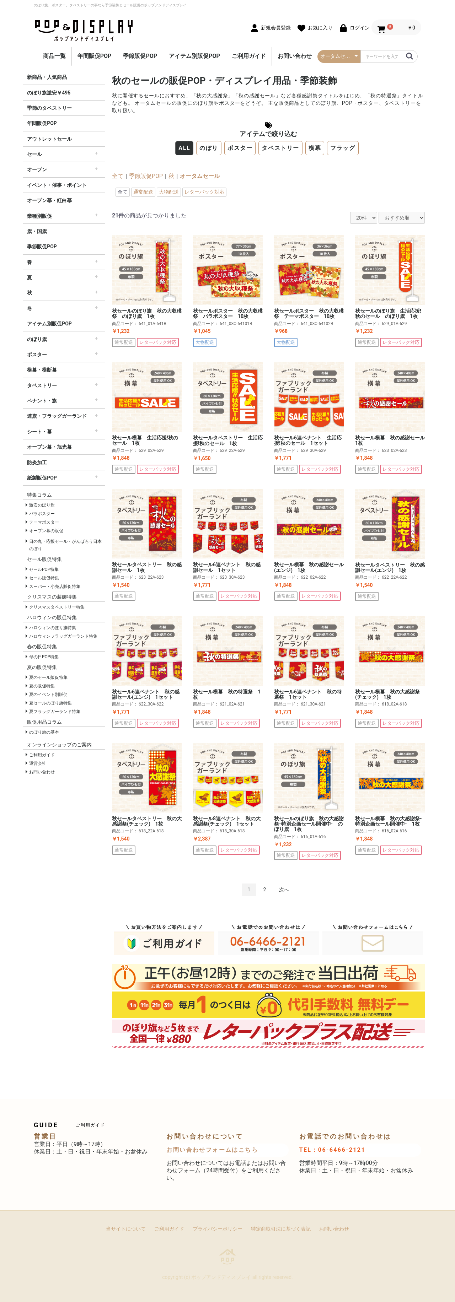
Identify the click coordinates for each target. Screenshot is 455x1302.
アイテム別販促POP (194, 56)
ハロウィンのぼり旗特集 (52, 627)
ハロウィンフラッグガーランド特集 (63, 636)
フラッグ (342, 148)
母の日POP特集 (44, 656)
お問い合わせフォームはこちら (212, 1149)
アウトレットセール (49, 139)
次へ (284, 889)
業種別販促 (39, 216)
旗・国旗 (37, 231)
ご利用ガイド (249, 56)
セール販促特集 (44, 578)
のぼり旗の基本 (44, 732)
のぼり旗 (37, 339)
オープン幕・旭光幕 (49, 447)
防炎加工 (37, 462)
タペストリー (42, 385)
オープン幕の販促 (46, 530)
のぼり (208, 148)
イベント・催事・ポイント (57, 185)
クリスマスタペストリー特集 (57, 607)
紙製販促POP (42, 478)
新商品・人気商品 (47, 77)
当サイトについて (126, 1229)
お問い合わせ (295, 56)
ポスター (37, 354)
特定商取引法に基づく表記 (281, 1229)
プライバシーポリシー (217, 1229)
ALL (184, 148)
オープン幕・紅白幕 (49, 200)
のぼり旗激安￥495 (48, 93)
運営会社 (37, 763)
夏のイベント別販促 (48, 694)
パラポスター (42, 513)
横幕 (315, 148)
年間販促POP (94, 56)
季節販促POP (140, 56)
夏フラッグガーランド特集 (54, 711)
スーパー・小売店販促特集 (54, 586)
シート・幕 (39, 431)
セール (34, 154)
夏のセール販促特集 (48, 677)
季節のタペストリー (49, 108)
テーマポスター (44, 522)
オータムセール (200, 176)
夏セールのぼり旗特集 (50, 703)
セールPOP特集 (44, 569)
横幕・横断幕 (42, 370)
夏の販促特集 (42, 686)
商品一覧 (54, 56)
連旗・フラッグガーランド (57, 416)
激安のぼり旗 (42, 505)
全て (117, 176)
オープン (37, 169)
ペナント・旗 (42, 401)
